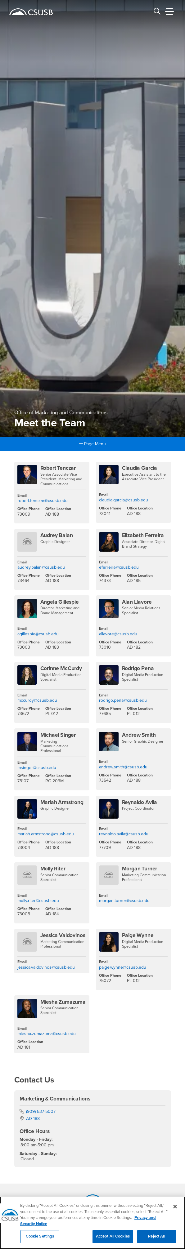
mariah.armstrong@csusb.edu (45, 834)
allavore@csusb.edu (118, 634)
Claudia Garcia (139, 468)
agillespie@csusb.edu (38, 634)
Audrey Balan (56, 535)
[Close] (175, 1210)
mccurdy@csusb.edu (37, 700)
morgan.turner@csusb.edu (124, 900)
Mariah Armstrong (61, 802)
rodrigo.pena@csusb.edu (123, 700)
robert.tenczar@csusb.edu (42, 500)
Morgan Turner (139, 868)
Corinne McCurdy (61, 668)
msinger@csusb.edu (36, 767)
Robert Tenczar (58, 468)
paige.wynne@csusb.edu (122, 967)
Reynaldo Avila (139, 802)
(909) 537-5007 (41, 1111)
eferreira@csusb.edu (119, 567)
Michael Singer (58, 735)
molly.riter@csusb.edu (38, 900)
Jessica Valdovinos (62, 935)
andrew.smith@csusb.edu (123, 767)
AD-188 (33, 1118)
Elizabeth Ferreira (143, 535)
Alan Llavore (137, 602)
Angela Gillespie (59, 602)
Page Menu (92, 444)
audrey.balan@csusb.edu (41, 567)
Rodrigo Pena (138, 668)
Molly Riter (52, 868)
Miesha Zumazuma (63, 1002)
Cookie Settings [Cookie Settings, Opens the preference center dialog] (40, 1240)
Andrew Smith (139, 735)
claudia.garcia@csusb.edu (123, 500)
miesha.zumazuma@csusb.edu (46, 1033)
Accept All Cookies (113, 1240)
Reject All (156, 1240)
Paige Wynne (138, 935)
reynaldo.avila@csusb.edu (123, 834)
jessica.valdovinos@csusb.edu (46, 967)
